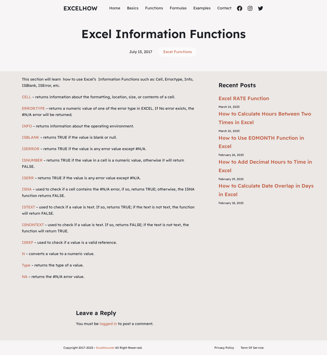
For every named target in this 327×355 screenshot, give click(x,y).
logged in (108, 323)
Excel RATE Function (244, 98)
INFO (27, 126)
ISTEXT (28, 207)
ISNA (27, 189)
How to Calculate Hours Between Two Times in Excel (265, 118)
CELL (26, 97)
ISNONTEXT (33, 224)
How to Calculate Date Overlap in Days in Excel (266, 190)
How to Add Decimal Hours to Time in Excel (265, 166)
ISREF (27, 242)
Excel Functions (177, 51)
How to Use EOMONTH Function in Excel (261, 142)
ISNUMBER (32, 160)
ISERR (28, 178)
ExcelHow (80, 8)
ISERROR (31, 148)
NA (25, 276)
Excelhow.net (105, 348)
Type (26, 265)
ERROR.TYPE (33, 108)
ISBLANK (30, 137)
